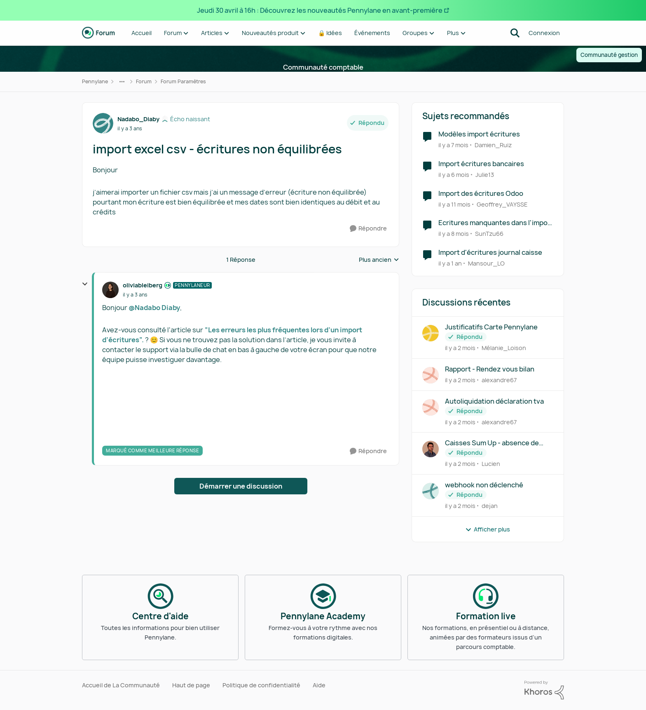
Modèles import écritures (479, 134)
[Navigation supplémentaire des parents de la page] (122, 81)
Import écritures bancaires (481, 164)
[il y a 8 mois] (453, 233)
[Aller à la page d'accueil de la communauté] (98, 33)
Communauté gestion (609, 55)
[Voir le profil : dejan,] (430, 491)
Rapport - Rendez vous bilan (489, 369)
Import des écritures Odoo (480, 193)
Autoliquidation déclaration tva (494, 401)
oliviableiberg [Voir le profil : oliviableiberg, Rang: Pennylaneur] (142, 285)
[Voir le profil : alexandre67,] (430, 375)
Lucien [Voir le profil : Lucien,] (491, 464)
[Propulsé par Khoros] (544, 690)
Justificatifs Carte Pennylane (491, 327)
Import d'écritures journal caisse (490, 252)
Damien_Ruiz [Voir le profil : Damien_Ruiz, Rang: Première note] (493, 145)
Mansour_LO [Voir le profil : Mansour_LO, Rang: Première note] (486, 263)
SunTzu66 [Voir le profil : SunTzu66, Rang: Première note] (489, 233)
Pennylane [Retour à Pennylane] (95, 81)
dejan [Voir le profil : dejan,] (490, 506)
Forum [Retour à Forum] (144, 81)
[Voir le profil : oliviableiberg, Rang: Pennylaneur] (110, 290)
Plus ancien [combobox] (379, 260)
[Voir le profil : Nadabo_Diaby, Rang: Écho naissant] (103, 123)
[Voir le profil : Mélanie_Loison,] (430, 333)
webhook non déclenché (484, 485)
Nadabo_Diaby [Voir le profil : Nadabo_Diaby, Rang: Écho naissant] (138, 119)
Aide (319, 685)
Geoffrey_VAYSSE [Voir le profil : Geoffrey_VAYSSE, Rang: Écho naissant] (502, 204)
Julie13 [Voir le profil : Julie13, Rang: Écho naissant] (484, 175)
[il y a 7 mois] (453, 145)
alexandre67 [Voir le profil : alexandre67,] (499, 380)
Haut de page (191, 685)
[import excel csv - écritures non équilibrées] (135, 295)
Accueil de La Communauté (121, 685)
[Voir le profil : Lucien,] (430, 449)
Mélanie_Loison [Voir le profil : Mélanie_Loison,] (504, 348)
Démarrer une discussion (240, 486)
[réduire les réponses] (85, 284)
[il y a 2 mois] (460, 347)
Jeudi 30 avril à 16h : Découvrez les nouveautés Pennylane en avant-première (319, 10)
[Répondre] (368, 228)
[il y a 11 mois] (454, 204)
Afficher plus (487, 529)
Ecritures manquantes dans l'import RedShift (495, 223)
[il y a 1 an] (450, 263)
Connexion (544, 33)
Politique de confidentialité (261, 685)
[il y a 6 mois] (453, 174)
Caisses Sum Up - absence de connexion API (492, 443)
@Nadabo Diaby (154, 307)
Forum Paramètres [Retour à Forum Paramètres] (183, 81)
